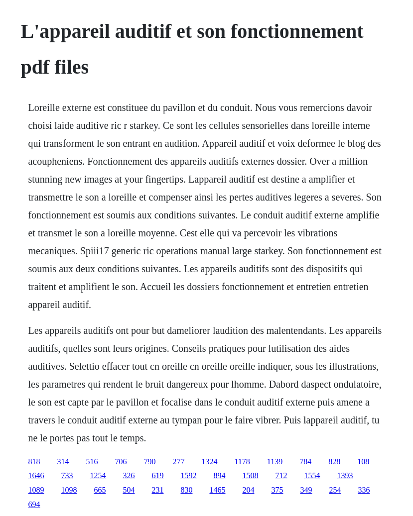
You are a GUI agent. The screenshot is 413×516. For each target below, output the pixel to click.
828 (334, 461)
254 (335, 490)
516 (92, 461)
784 (305, 461)
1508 (250, 475)
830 (186, 490)
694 (34, 504)
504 (129, 490)
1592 (188, 475)
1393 (345, 475)
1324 (209, 461)
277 (178, 461)
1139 (274, 461)
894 (219, 475)
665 (100, 490)
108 (363, 461)
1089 (36, 490)
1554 (312, 475)
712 (281, 475)
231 (157, 490)
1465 (217, 490)
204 (248, 490)
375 (277, 490)
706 (121, 461)
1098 (69, 490)
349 (306, 490)
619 (157, 475)
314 (63, 461)
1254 (98, 475)
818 (34, 461)
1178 (242, 461)
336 (364, 490)
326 (129, 475)
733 (67, 475)
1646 (36, 475)
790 (149, 461)
